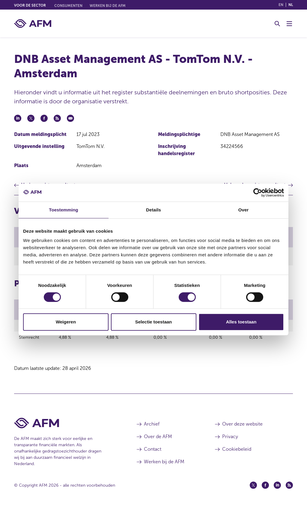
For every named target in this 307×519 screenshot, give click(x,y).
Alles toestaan (241, 321)
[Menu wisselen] (289, 23)
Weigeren (66, 321)
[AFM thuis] (32, 23)
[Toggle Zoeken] (277, 23)
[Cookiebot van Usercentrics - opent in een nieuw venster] (257, 192)
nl (290, 5)
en (281, 5)
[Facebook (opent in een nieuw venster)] (265, 496)
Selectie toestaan (153, 321)
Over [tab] (243, 209)
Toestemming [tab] (63, 209)
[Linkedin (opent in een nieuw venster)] (277, 496)
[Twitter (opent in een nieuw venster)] (253, 496)
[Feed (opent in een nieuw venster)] (289, 496)
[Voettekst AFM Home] (66, 434)
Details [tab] (153, 209)
